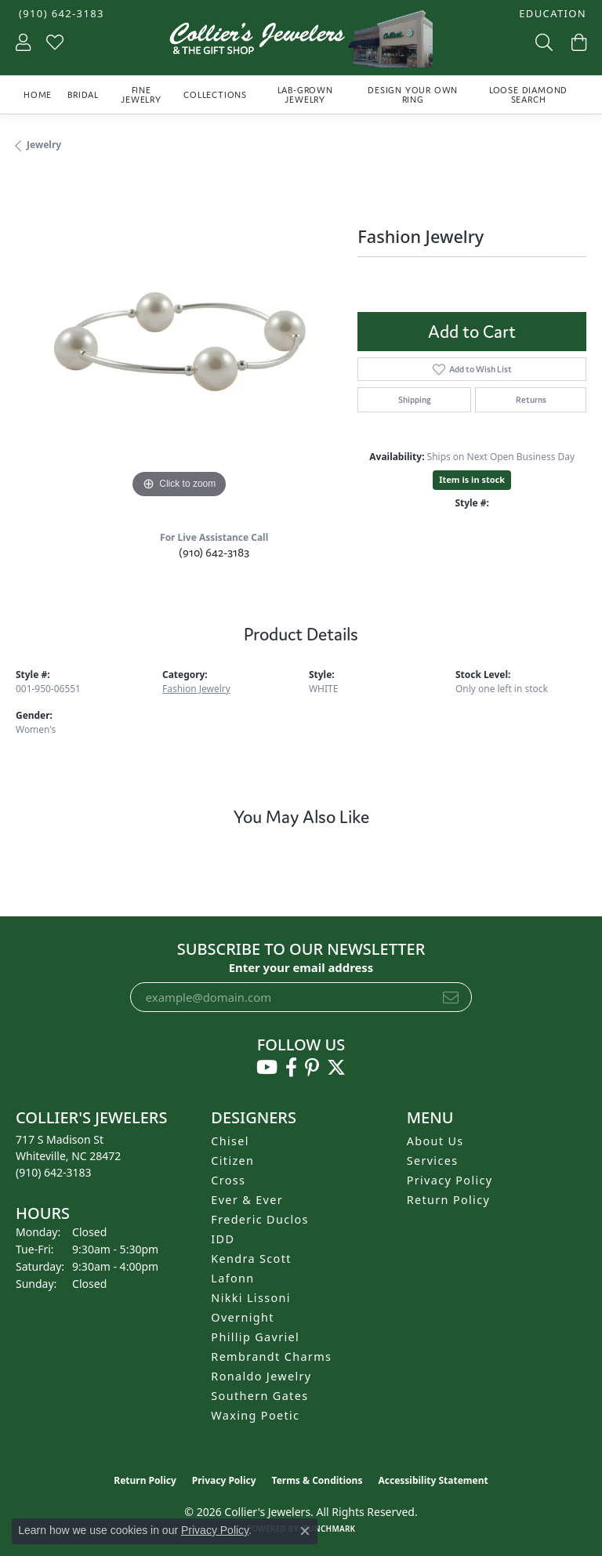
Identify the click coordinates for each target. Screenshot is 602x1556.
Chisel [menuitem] (230, 1140)
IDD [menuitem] (222, 1238)
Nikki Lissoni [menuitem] (251, 1297)
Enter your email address (301, 967)
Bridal (83, 94)
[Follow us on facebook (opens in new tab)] (291, 1067)
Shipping (414, 399)
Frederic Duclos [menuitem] (260, 1219)
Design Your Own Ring (413, 95)
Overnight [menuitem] (242, 1317)
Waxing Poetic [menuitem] (255, 1415)
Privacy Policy (450, 1180)
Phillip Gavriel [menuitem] (255, 1336)
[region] (179, 339)
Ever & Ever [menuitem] (247, 1199)
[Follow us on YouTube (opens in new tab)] (266, 1067)
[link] (60, 13)
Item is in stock (472, 479)
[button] (551, 13)
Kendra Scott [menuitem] (251, 1258)
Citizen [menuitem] (232, 1160)
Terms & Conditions (317, 1480)
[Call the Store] (54, 1172)
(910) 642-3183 (214, 552)
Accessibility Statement (433, 1480)
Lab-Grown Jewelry (305, 95)
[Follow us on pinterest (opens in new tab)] (312, 1067)
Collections (215, 94)
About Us (435, 1140)
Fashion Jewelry (196, 688)
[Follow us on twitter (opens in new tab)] (336, 1067)
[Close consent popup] (305, 1531)
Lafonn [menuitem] (232, 1278)
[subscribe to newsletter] (450, 997)
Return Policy (449, 1199)
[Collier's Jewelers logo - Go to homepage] (301, 42)
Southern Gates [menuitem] (259, 1395)
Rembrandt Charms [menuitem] (271, 1356)
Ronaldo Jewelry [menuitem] (261, 1376)
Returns (531, 399)
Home (38, 94)
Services (433, 1160)
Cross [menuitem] (228, 1180)
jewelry (44, 144)
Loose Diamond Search (528, 95)
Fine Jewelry (141, 95)
